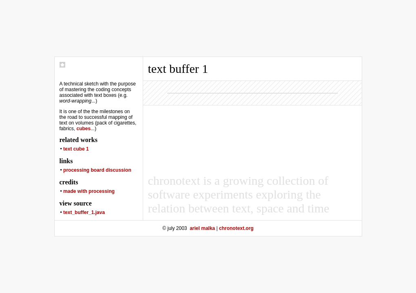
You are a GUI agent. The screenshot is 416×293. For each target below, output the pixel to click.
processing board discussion (97, 170)
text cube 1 (76, 149)
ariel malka (202, 228)
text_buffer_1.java (84, 212)
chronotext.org (236, 228)
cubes (84, 128)
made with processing (89, 191)
